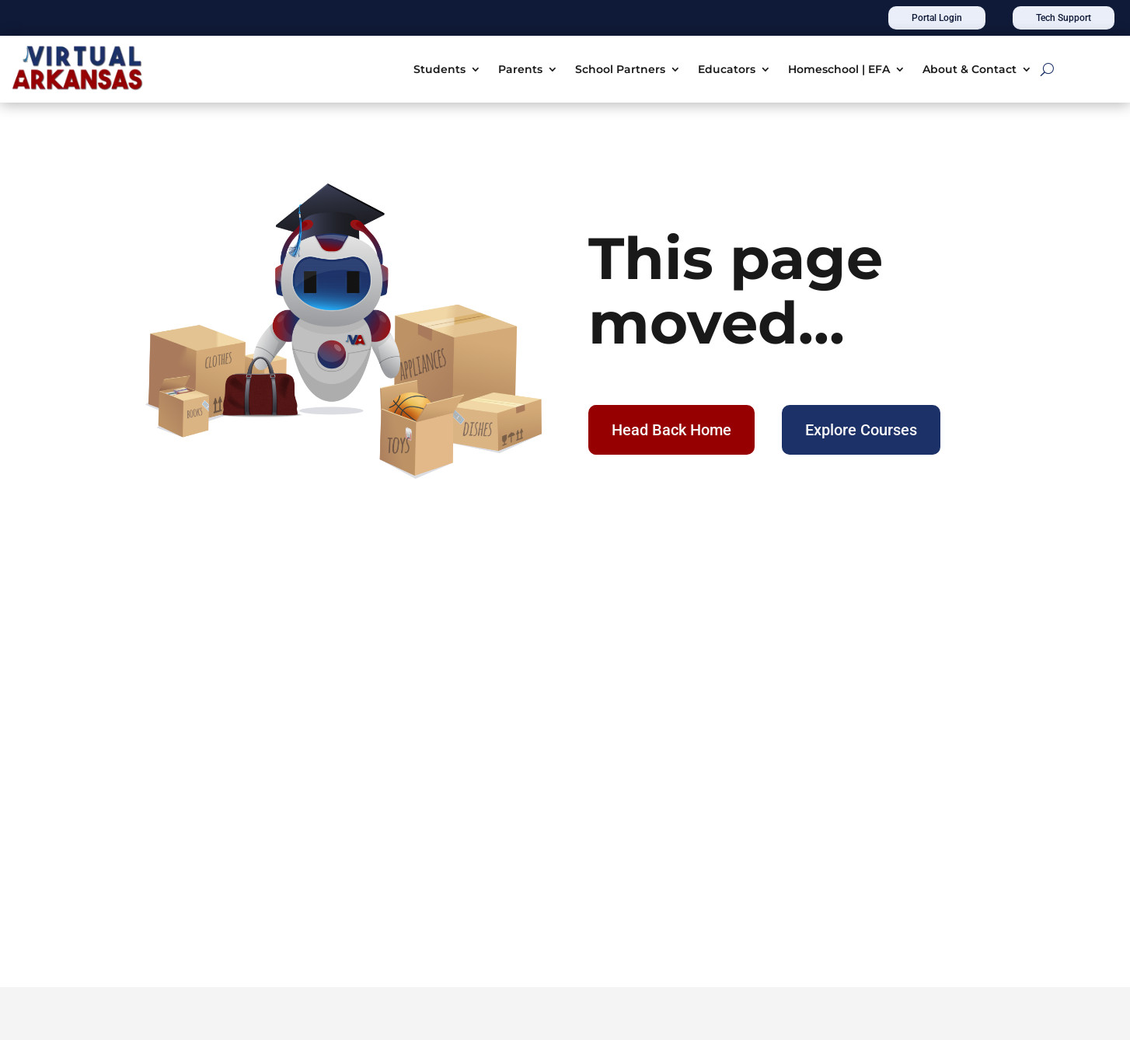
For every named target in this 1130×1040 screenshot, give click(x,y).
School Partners (620, 69)
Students (439, 69)
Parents (520, 69)
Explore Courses (861, 430)
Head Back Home (671, 430)
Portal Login (937, 17)
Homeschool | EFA (839, 69)
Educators (726, 69)
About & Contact (969, 69)
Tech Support (1063, 17)
